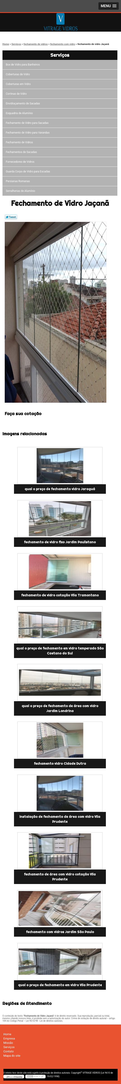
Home (7, 1034)
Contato (8, 1051)
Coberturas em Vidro (19, 84)
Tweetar (11, 217)
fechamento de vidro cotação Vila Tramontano (60, 595)
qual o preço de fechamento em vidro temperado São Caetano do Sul (60, 650)
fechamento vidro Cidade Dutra (60, 764)
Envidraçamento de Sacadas (23, 103)
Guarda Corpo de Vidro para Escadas (28, 171)
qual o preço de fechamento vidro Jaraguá (60, 489)
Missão (8, 1042)
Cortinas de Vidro (17, 93)
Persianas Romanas (18, 181)
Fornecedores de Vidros (21, 161)
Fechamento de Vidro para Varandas (28, 132)
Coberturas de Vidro (18, 74)
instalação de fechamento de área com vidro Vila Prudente (59, 819)
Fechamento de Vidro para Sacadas (28, 123)
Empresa (9, 1038)
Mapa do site (11, 1055)
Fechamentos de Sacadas (22, 152)
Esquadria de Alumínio (20, 113)
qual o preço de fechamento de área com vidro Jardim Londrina (60, 708)
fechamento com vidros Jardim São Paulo (60, 932)
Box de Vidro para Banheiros (23, 64)
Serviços (59, 55)
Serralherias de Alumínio (21, 191)
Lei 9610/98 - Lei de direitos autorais (44, 1021)
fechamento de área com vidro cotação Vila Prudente (60, 876)
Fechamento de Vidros (20, 142)
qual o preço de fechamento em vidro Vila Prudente (60, 985)
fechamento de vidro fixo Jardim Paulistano (60, 542)
